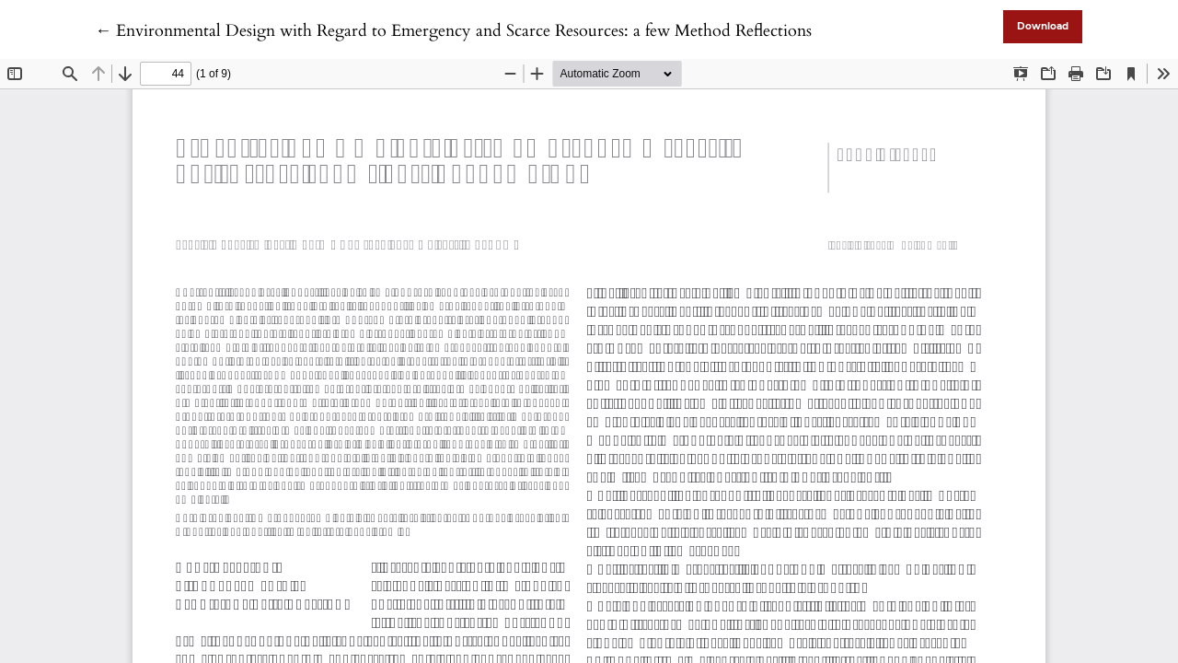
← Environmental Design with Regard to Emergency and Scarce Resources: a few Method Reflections (453, 30)
